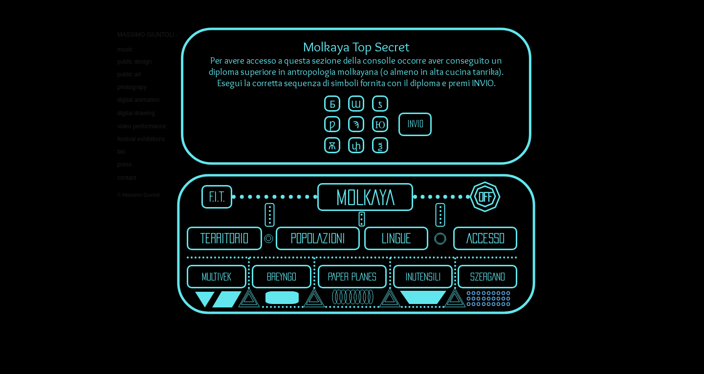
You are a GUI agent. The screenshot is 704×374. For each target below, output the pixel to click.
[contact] (152, 178)
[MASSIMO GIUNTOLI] (147, 35)
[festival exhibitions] (144, 139)
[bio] (122, 152)
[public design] (137, 62)
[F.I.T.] (216, 197)
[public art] (131, 74)
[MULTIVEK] (216, 276)
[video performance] (146, 126)
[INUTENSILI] (423, 276)
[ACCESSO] (485, 238)
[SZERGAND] (487, 276)
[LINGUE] (396, 238)
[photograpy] (135, 87)
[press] (126, 165)
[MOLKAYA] (365, 197)
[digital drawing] (146, 113)
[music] (126, 50)
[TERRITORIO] (224, 238)
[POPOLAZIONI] (318, 238)
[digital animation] (140, 100)
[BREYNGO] (281, 276)
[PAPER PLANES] (352, 276)
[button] (332, 103)
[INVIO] (415, 124)
